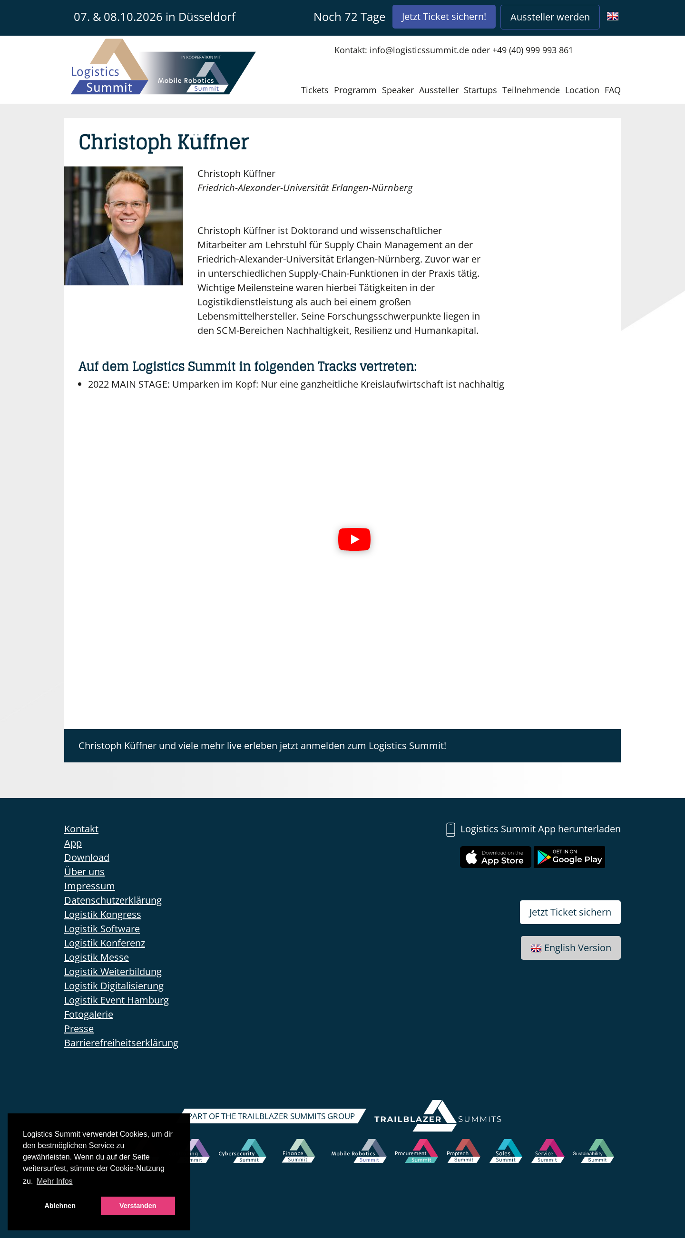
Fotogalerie (88, 1014)
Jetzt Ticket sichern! (444, 16)
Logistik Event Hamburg (116, 1000)
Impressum (89, 885)
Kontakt (81, 828)
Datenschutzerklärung (113, 900)
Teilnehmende (531, 90)
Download (86, 857)
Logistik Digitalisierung (114, 985)
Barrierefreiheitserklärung (121, 1042)
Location (582, 90)
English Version (570, 947)
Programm (355, 90)
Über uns (84, 871)
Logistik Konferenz (104, 942)
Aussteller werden (550, 16)
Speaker (398, 90)
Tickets (315, 90)
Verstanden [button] (138, 1205)
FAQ (613, 90)
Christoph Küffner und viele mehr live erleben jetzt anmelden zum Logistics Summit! (262, 745)
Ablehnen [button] (60, 1205)
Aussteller (439, 90)
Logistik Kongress (102, 914)
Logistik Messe (96, 957)
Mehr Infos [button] (55, 1181)
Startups (480, 90)
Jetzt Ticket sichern (570, 912)
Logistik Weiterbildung (113, 971)
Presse (79, 1028)
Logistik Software (102, 928)
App (73, 843)
